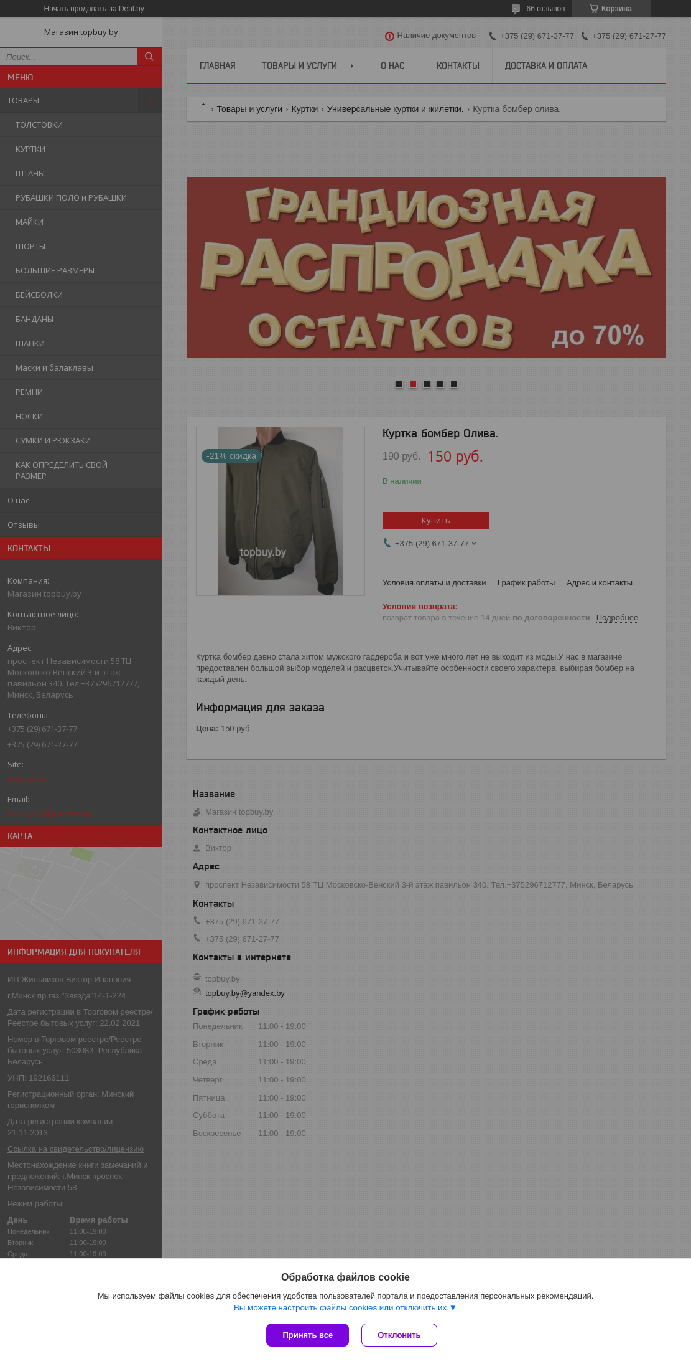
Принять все (307, 1335)
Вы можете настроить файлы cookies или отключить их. (341, 1307)
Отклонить (399, 1335)
